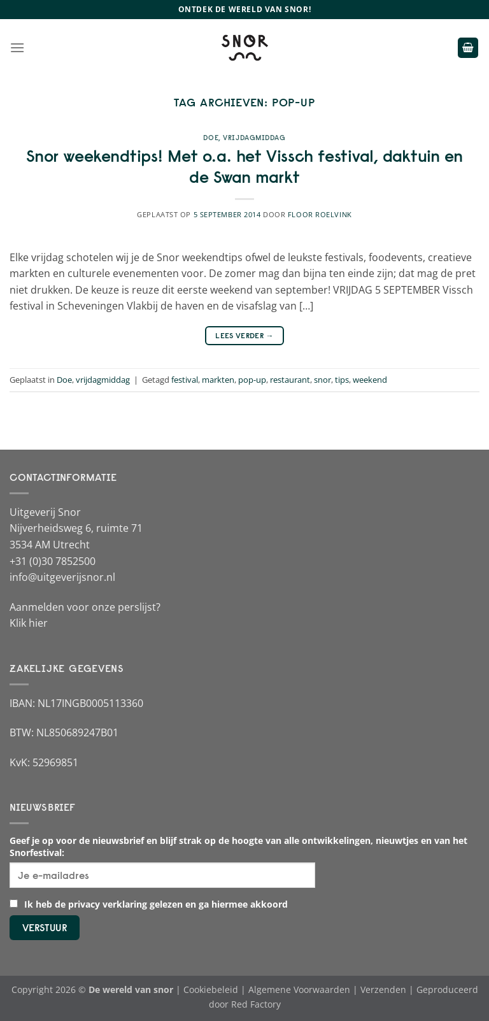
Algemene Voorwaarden (299, 989)
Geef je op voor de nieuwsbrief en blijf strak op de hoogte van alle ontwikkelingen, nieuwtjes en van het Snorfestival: (238, 846)
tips (342, 379)
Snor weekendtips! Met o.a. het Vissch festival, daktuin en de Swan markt (244, 166)
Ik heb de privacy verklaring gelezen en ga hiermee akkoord (149, 904)
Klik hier (29, 623)
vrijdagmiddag (254, 137)
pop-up (252, 379)
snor (322, 379)
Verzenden (383, 989)
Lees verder (244, 335)
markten (218, 379)
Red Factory (256, 1004)
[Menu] (17, 47)
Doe (210, 137)
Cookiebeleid (210, 989)
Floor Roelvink (320, 214)
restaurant (290, 379)
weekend (370, 379)
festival (184, 379)
